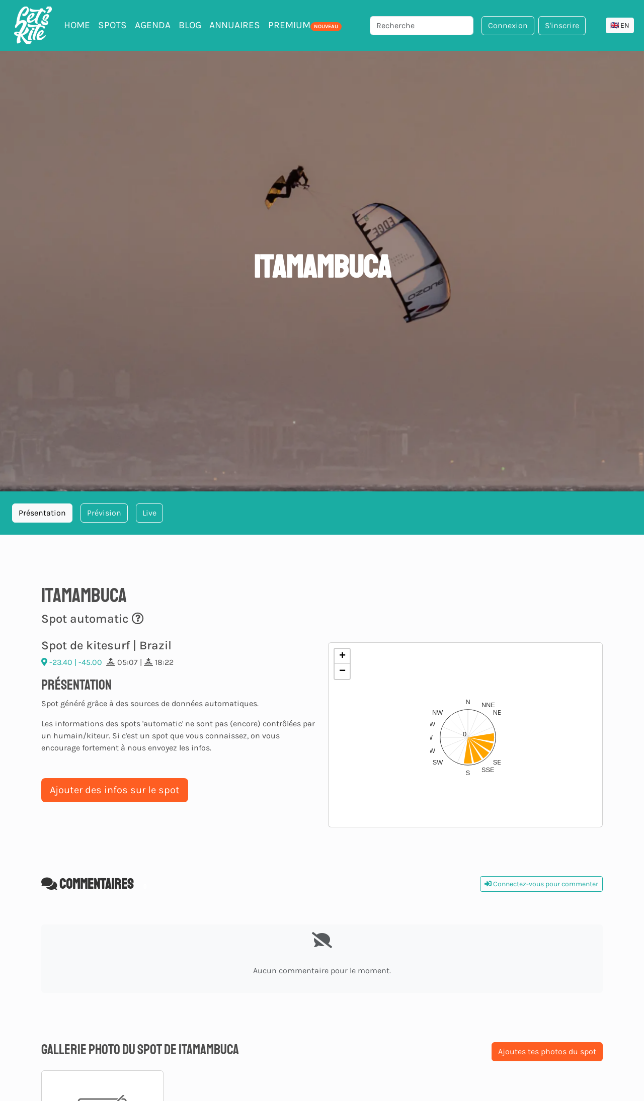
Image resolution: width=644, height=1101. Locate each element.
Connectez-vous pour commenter (541, 884)
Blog (190, 25)
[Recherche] (421, 25)
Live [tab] (149, 513)
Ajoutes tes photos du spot (547, 1051)
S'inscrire (562, 25)
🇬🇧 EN (619, 25)
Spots (112, 25)
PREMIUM (305, 25)
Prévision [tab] (104, 513)
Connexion (508, 25)
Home (77, 25)
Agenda (153, 25)
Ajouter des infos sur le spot (115, 790)
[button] (465, 735)
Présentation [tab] (42, 513)
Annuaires (234, 25)
